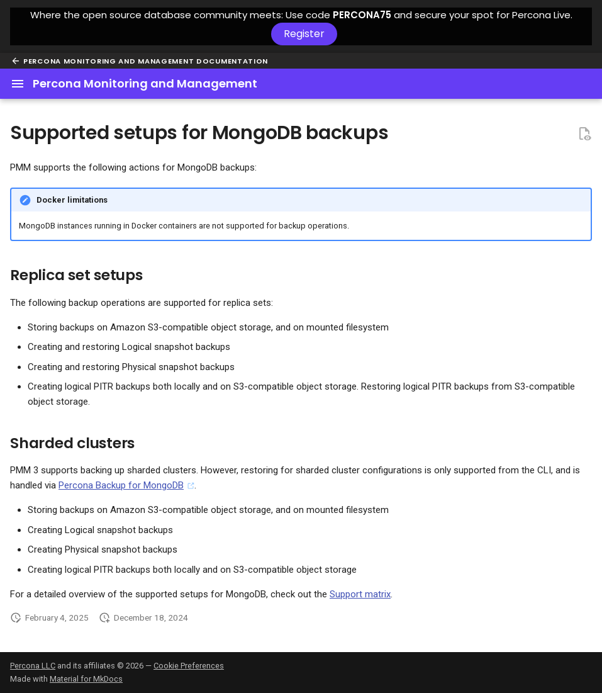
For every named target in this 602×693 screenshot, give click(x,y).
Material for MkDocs (86, 679)
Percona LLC (32, 665)
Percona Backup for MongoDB (121, 485)
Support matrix (360, 594)
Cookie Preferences (188, 665)
